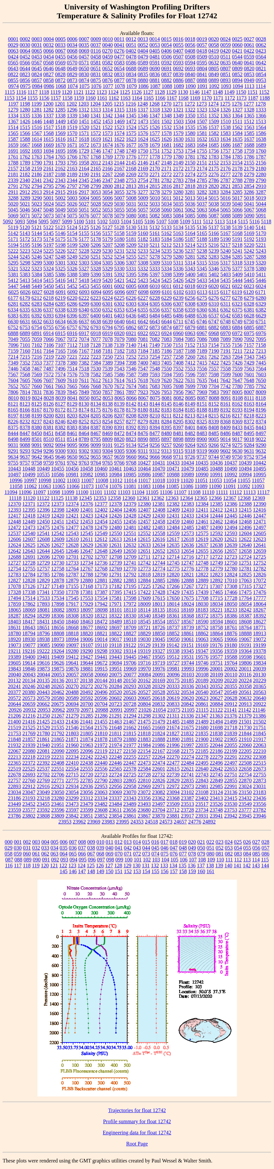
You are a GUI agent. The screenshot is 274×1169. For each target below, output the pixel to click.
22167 (158, 751)
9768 (131, 463)
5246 (36, 257)
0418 (202, 51)
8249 (72, 421)
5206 (95, 245)
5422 (131, 280)
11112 (235, 492)
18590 (201, 621)
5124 (72, 227)
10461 (115, 468)
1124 (113, 92)
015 (146, 842)
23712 (173, 810)
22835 (187, 780)
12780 (230, 568)
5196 (36, 245)
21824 (158, 733)
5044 (261, 204)
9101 (107, 445)
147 (82, 871)
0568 (48, 62)
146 (73, 871)
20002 (230, 668)
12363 (172, 498)
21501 (245, 721)
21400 (14, 721)
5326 (72, 268)
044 (146, 848)
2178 (237, 168)
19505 (158, 657)
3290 (36, 198)
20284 (115, 686)
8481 (178, 433)
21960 (72, 745)
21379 (245, 716)
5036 (190, 204)
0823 (25, 74)
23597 (72, 810)
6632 (36, 321)
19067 (245, 639)
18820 (86, 633)
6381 (249, 310)
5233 (143, 251)
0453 (36, 56)
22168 (173, 751)
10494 (245, 468)
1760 (261, 151)
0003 (36, 39)
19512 (173, 657)
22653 (230, 768)
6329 (261, 304)
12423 (86, 515)
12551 (129, 533)
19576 (201, 657)
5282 (202, 257)
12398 (57, 510)
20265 (57, 686)
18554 (158, 621)
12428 (129, 515)
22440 (101, 763)
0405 (154, 51)
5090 (249, 215)
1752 (166, 151)
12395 (28, 510)
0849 (213, 74)
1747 (107, 151)
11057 (258, 480)
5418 (84, 280)
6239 (178, 298)
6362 (225, 310)
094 (73, 859)
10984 (115, 474)
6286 (72, 304)
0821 (261, 68)
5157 (107, 233)
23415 (230, 798)
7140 (131, 345)
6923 (154, 333)
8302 (190, 421)
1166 (160, 98)
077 (183, 853)
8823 (131, 439)
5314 (190, 262)
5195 (25, 245)
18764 (245, 627)
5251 (95, 257)
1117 (33, 92)
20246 (28, 686)
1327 (237, 109)
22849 (216, 780)
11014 (130, 480)
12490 (216, 527)
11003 (73, 480)
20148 (115, 680)
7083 (166, 339)
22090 (57, 751)
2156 (261, 162)
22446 (115, 763)
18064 (259, 604)
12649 (115, 551)
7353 (36, 362)
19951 (115, 668)
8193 (237, 410)
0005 (60, 39)
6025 (13, 292)
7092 (249, 339)
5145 (48, 233)
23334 (101, 798)
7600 (237, 374)
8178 (119, 410)
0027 (249, 39)
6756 (60, 327)
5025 (60, 204)
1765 (60, 157)
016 (155, 842)
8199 (36, 415)
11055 (244, 480)
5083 (166, 215)
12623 (259, 539)
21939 (28, 745)
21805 (86, 733)
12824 (230, 574)
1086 (143, 86)
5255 (131, 257)
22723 (101, 774)
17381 (86, 592)
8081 (167, 398)
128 (118, 865)
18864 (216, 633)
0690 (154, 68)
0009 (95, 39)
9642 (36, 457)
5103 (114, 221)
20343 (201, 686)
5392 (119, 274)
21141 (230, 710)
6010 (154, 286)
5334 (166, 268)
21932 (14, 745)
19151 (187, 645)
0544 (237, 56)
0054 (166, 45)
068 (100, 853)
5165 (202, 233)
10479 (187, 468)
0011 (119, 39)
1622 (119, 139)
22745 (216, 774)
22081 (43, 751)
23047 (28, 792)
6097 (131, 292)
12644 (43, 551)
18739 (187, 627)
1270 (166, 104)
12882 (115, 580)
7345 (261, 357)
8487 (237, 433)
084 (247, 853)
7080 (131, 339)
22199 (230, 751)
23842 (72, 816)
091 (46, 859)
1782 (202, 157)
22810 (144, 780)
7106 (49, 345)
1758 (237, 151)
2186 (36, 174)
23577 (28, 810)
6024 (261, 286)
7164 (48, 351)
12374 (72, 504)
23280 (57, 798)
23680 (144, 810)
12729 (43, 563)
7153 (201, 345)
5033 (154, 204)
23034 (14, 792)
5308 (143, 262)
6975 (249, 333)
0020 (213, 39)
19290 (86, 651)
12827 (14, 580)
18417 (28, 621)
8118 (261, 398)
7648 (249, 380)
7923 (143, 392)
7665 (72, 386)
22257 (144, 757)
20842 (187, 704)
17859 (14, 604)
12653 (173, 551)
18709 (129, 627)
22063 (259, 745)
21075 (173, 710)
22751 (230, 774)
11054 (229, 480)
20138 (86, 680)
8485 (213, 433)
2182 (25, 174)
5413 (25, 280)
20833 (173, 704)
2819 (202, 186)
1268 (154, 104)
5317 (225, 262)
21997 (187, 745)
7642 (225, 380)
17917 (72, 604)
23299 (72, 798)
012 (119, 842)
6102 (178, 292)
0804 (202, 68)
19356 (216, 651)
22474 (158, 763)
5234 (154, 251)
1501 (154, 121)
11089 (201, 486)
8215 (213, 415)
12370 (14, 504)
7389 (107, 362)
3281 (190, 192)
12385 (216, 504)
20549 (230, 692)
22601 (158, 768)
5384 (36, 274)
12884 (144, 580)
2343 (60, 180)
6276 (213, 298)
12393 (14, 510)
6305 (154, 304)
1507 (202, 121)
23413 (216, 798)
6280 (261, 298)
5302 (72, 262)
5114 (231, 221)
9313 (166, 451)
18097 (86, 610)
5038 (213, 204)
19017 (115, 639)
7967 (190, 392)
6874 (166, 327)
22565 (115, 768)
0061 (249, 45)
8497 (261, 433)
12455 (115, 521)
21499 (230, 721)
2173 (190, 168)
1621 (107, 139)
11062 (30, 486)
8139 (119, 404)
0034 (72, 45)
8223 (261, 415)
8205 (95, 415)
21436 (72, 721)
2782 (166, 180)
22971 (158, 786)
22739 (173, 774)
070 (119, 853)
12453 (86, 521)
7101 (25, 345)
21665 (144, 727)
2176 (225, 168)
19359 (230, 651)
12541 (43, 533)
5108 (173, 221)
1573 (107, 133)
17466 (230, 592)
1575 (131, 133)
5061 (178, 209)
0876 (107, 80)
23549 (245, 804)
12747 (187, 563)
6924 (166, 333)
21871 (72, 739)
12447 (259, 515)
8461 (72, 433)
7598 (213, 374)
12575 (201, 533)
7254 (154, 357)
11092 (243, 486)
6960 (178, 333)
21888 (158, 739)
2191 (95, 174)
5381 (13, 274)
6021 (225, 286)
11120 (29, 498)
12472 (14, 527)
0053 (154, 45)
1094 (237, 86)
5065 (225, 209)
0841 (202, 74)
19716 (144, 663)
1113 (249, 86)
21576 (101, 727)
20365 (259, 686)
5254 (119, 257)
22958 (129, 786)
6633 (48, 321)
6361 (213, 310)
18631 (14, 627)
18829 (144, 633)
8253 (95, 421)
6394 (60, 315)
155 (155, 871)
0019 (202, 39)
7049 (13, 339)
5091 (261, 215)
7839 (60, 392)
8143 (143, 404)
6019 (202, 286)
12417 (14, 515)
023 (220, 842)
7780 (237, 386)
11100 (82, 492)
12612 (101, 539)
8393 (143, 427)
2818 (190, 186)
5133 (166, 227)
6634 (60, 321)
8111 (249, 398)
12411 (201, 510)
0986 (49, 86)
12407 (144, 510)
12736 (101, 563)
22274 (187, 757)
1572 (95, 133)
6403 (119, 315)
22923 (57, 786)
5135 (190, 227)
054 (238, 848)
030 (18, 848)
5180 (119, 239)
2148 (166, 162)
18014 (173, 604)
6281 (13, 304)
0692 (178, 68)
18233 (230, 610)
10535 (43, 474)
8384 (84, 427)
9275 (237, 445)
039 (100, 848)
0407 (178, 51)
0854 (261, 74)
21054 (159, 710)
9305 (119, 451)
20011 (245, 668)
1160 (91, 98)
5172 (25, 239)
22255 (129, 757)
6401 (107, 315)
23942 (230, 816)
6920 (119, 333)
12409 (173, 510)
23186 (14, 798)
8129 (72, 404)
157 (174, 871)
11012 (115, 480)
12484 (173, 527)
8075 (155, 398)
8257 (119, 421)
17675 (187, 598)
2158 (25, 168)
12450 (43, 521)
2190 (84, 174)
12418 (28, 515)
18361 (173, 615)
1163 (125, 98)
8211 (166, 415)
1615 (48, 139)
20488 (72, 692)
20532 (173, 692)
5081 (143, 215)
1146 (194, 92)
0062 (261, 45)
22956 (115, 786)
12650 (129, 551)
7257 (166, 357)
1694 (48, 151)
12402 (101, 510)
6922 (143, 333)
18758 (216, 627)
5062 (190, 209)
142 (247, 865)
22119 (100, 751)
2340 (25, 180)
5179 (107, 239)
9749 (225, 457)
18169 (187, 610)
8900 (202, 439)
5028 (95, 204)
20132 (14, 680)
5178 (95, 239)
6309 (202, 304)
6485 (166, 315)
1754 (190, 151)
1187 (253, 98)
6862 (131, 327)
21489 (201, 721)
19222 (43, 651)
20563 (259, 692)
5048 (48, 209)
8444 (13, 433)
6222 (84, 298)
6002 (119, 286)
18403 (14, 621)
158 (183, 871)
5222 (13, 251)
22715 (72, 774)
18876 (230, 633)
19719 (158, 663)
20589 (72, 698)
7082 (154, 339)
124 (82, 865)
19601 (259, 657)
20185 (187, 680)
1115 (10, 92)
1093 (226, 86)
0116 (95, 51)
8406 (202, 427)
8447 (25, 433)
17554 (101, 598)
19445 (129, 657)
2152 (213, 162)
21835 (201, 733)
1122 (90, 92)
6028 (49, 292)
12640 (245, 545)
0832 (107, 74)
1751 (154, 151)
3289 (25, 198)
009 (91, 842)
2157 (13, 168)
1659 (13, 145)
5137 (213, 227)
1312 (84, 109)
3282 (202, 192)
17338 (28, 592)
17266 (173, 586)
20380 (28, 692)
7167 (84, 351)
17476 (259, 592)
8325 (202, 421)
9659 (119, 457)
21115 (202, 710)
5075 (72, 215)
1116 (21, 92)
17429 (173, 592)
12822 (201, 574)
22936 (86, 786)
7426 (237, 362)
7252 (131, 357)
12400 (72, 510)
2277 (225, 174)
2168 (131, 168)
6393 (48, 315)
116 (8, 865)
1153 (9, 98)
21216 (28, 716)
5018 (249, 198)
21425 (43, 721)
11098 (53, 492)
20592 (86, 698)
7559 (237, 368)
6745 (190, 321)
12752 (259, 563)
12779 (216, 568)
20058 (86, 674)
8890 (143, 439)
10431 (158, 463)
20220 (230, 680)
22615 (173, 768)
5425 (166, 280)
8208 (131, 415)
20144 (101, 680)
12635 (173, 545)
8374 (261, 421)
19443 (115, 657)
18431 (43, 621)
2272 (166, 174)
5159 (131, 233)
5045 (13, 209)
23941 (216, 816)
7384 (95, 362)
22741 (187, 774)
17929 (86, 604)
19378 (259, 651)
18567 (187, 621)
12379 (129, 504)
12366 (215, 498)
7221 (72, 357)
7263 (225, 357)
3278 (154, 192)
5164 (190, 233)
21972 (101, 745)
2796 (60, 186)
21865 (57, 739)
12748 (201, 563)
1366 (261, 115)
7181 (107, 351)
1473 (143, 121)
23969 (93, 821)
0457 (84, 56)
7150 (166, 345)
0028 (261, 39)
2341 (36, 180)
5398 (166, 274)
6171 (260, 292)
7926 (154, 392)
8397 (178, 427)
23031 (259, 786)
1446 (36, 121)
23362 (158, 798)
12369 (258, 498)
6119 (237, 292)
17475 (245, 592)
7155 (225, 345)
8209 (143, 415)
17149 (57, 586)
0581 (95, 62)
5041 (249, 204)
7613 (107, 380)
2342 (48, 180)
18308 (72, 615)
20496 (101, 692)
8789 (84, 439)
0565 (13, 62)
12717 (201, 557)
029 (8, 848)
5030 (119, 204)
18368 (187, 615)
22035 (201, 745)
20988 (101, 710)
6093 (84, 292)
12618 (187, 539)
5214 (190, 245)
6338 (60, 310)
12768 (101, 568)
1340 (84, 115)
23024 (245, 786)
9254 (143, 445)
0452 (25, 56)
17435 (187, 592)
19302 (115, 651)
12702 (86, 557)
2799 (95, 186)
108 (202, 859)
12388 (245, 504)
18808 (57, 633)
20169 (158, 680)
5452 (72, 286)
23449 (14, 804)
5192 (249, 239)
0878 (131, 80)
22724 (115, 774)
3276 (131, 192)
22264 (158, 757)
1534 (178, 127)
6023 (249, 286)
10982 (86, 474)
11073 (87, 486)
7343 (249, 357)
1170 (207, 98)
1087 (155, 86)
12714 (173, 557)
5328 (95, 268)
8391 (119, 427)
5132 (154, 227)
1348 (166, 115)
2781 (154, 180)
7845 (72, 392)
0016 (178, 39)
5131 (143, 227)
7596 (190, 374)
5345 (202, 268)
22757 (14, 780)
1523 (119, 127)
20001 (216, 668)
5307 (131, 262)
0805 (213, 68)
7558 (225, 368)
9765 (107, 463)
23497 (158, 804)
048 (183, 848)
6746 (202, 321)
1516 (36, 127)
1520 (84, 127)
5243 (261, 251)
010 (100, 842)
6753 (25, 327)
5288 (261, 257)
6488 (190, 315)
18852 (173, 633)
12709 (129, 557)
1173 (241, 98)
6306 (166, 304)
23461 (57, 804)
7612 (95, 380)
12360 (128, 498)
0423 (261, 51)
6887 (261, 327)
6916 (72, 333)
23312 (86, 798)
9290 (261, 445)
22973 (187, 786)
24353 (137, 821)
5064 (213, 209)
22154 (144, 751)
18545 (144, 621)
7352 (25, 362)
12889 (201, 580)
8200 (48, 415)
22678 (14, 774)
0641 (249, 62)
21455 (101, 721)
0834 (131, 74)
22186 (216, 751)
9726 (190, 457)
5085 (190, 215)
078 (192, 853)
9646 (60, 457)
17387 (101, 592)
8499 (25, 439)
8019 (25, 398)
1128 (160, 92)
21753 (14, 733)
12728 (28, 563)
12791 (115, 574)
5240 (225, 251)
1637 (249, 139)
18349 (158, 615)
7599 (225, 374)
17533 (43, 598)
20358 (245, 686)
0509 (202, 56)
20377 (14, 692)
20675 (57, 704)
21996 (173, 745)
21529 (43, 727)
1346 (143, 115)
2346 (95, 180)
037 (82, 848)
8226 (13, 421)
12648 (101, 551)
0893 (225, 80)
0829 (72, 74)
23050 (57, 792)
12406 (129, 510)
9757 (25, 463)
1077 (108, 86)
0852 (237, 74)
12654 (187, 551)
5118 (266, 221)
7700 (202, 386)
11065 (58, 486)
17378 (72, 592)
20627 (216, 698)
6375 (237, 310)
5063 (202, 209)
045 (155, 848)
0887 (190, 80)
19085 (43, 645)
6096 (119, 292)
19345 (187, 651)
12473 (28, 527)
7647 (237, 380)
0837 (166, 74)
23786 (14, 816)
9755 (13, 463)
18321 (101, 615)
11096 (25, 492)
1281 (36, 109)
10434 (187, 463)
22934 (72, 786)
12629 (86, 545)
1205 (107, 104)
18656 (57, 627)
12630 (101, 545)
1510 (225, 121)
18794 (28, 633)
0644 (25, 68)
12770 (129, 568)
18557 (173, 621)
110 (220, 859)
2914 (48, 192)
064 (64, 853)
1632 (202, 139)
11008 (101, 480)
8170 (48, 410)
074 (155, 853)
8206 (107, 415)
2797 (72, 186)
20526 (129, 692)
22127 (115, 751)
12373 (57, 504)
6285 (60, 304)
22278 (201, 757)
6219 (60, 298)
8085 (190, 398)
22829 (173, 780)
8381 (48, 427)
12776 (187, 568)
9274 (225, 445)
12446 (245, 515)
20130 (259, 674)
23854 (115, 816)
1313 (95, 109)
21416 (28, 721)
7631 (190, 380)
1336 (36, 115)
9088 (25, 445)
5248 (60, 257)
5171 (13, 239)
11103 (124, 492)
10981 (72, 474)
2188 (60, 174)
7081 (143, 339)
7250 (107, 357)
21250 (43, 716)
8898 (178, 439)
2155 (249, 162)
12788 (86, 574)
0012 (131, 39)
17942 (101, 604)
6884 (237, 327)
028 (265, 842)
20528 (158, 692)
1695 (60, 151)
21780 (43, 733)
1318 (154, 109)
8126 (48, 404)
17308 (230, 586)
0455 (60, 56)
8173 (72, 410)
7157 (249, 345)
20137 (72, 680)
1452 (95, 121)
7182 (119, 351)
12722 (216, 557)
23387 (187, 798)
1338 (60, 115)
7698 (178, 386)
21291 (115, 716)
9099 (95, 445)
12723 (230, 557)
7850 (95, 392)
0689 (143, 68)
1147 (206, 92)
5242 (249, 251)
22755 (259, 774)
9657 (107, 457)
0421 (237, 51)
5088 (225, 215)
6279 (249, 298)
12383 (187, 504)
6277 (225, 298)
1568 (48, 133)
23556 (259, 804)
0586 (131, 62)
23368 (173, 798)
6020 (213, 286)
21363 (216, 716)
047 (174, 848)
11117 (263, 492)
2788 (237, 180)
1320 (166, 109)
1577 (154, 133)
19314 (129, 651)
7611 (84, 380)
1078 (119, 86)
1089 (178, 86)
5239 (213, 251)
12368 (244, 498)
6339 (72, 310)
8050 (84, 398)
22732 (158, 774)
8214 (202, 415)
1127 (148, 92)
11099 (67, 492)
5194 (13, 245)
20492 (86, 692)
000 (8, 842)
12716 (187, 557)
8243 (48, 421)
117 (18, 865)
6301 (107, 304)
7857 (107, 392)
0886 (178, 80)
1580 (190, 133)
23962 (79, 821)
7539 (107, 368)
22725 (129, 774)
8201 (60, 415)
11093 (257, 486)
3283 (213, 192)
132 (155, 865)
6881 (202, 327)
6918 (95, 333)
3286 (249, 192)
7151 (178, 345)
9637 (25, 457)
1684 (202, 145)
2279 (249, 174)
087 (9, 859)
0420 (225, 51)
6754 (36, 327)
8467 (95, 433)
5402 (213, 274)
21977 (129, 745)
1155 (33, 98)
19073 (14, 645)
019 (183, 842)
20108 (202, 674)
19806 (245, 663)
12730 (57, 563)
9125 (119, 445)
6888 (13, 333)
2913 (36, 192)
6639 (107, 321)
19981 (173, 668)
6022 (237, 286)
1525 (143, 127)
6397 (84, 315)
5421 (119, 280)
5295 (13, 262)
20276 (101, 686)
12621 (230, 539)
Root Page (137, 1143)
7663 (60, 386)
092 (55, 859)
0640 (237, 62)
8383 (72, 427)
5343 (190, 268)
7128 (95, 345)
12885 (158, 580)
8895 (154, 439)
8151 (202, 404)
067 (91, 853)
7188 (190, 351)
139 (219, 865)
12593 (230, 533)
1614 (36, 139)
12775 (173, 568)
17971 (115, 604)
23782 (259, 810)
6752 (13, 327)
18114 (144, 610)
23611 (115, 810)
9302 (84, 451)
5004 (84, 198)
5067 (249, 209)
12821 (187, 574)
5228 (84, 251)
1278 (260, 104)
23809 (57, 816)
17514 (28, 598)
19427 (86, 657)
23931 (201, 816)
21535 (57, 727)
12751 (245, 563)
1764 (48, 157)
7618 (143, 380)
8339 (213, 421)
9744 (213, 457)
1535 (190, 127)
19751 (216, 663)
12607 (28, 539)
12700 (57, 557)
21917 (259, 739)
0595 (202, 62)
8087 (202, 398)
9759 (48, 463)
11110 (208, 492)
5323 (36, 268)
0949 (249, 80)
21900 (201, 739)
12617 (173, 539)
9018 (249, 439)
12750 (230, 563)
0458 (95, 56)
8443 (261, 427)
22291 (230, 757)
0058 (213, 45)
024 (229, 842)
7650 (261, 380)
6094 (96, 292)
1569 (60, 133)
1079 (131, 86)
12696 (43, 557)
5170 (261, 233)
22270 (173, 757)
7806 (13, 392)
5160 (143, 233)
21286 (101, 716)
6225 (119, 298)
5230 (107, 251)
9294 (36, 451)
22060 (245, 745)
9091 (36, 445)
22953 (101, 786)
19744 (187, 663)
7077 (95, 339)
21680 (201, 727)
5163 (178, 233)
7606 (36, 380)
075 (164, 853)
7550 (166, 368)
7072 (72, 339)
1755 (202, 151)
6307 (178, 304)
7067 (60, 339)
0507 (178, 56)
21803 (72, 733)
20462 (57, 692)
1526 (154, 127)
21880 (129, 739)
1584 (237, 133)
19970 (144, 668)
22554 (72, 768)
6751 (261, 321)
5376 (225, 268)
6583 (237, 315)
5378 (249, 268)
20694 (72, 704)
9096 (84, 445)
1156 (44, 98)
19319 (144, 651)
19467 (144, 657)
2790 (261, 180)
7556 (202, 368)
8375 (13, 427)
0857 (36, 80)
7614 (119, 380)
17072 (259, 580)
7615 (131, 380)
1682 (178, 145)
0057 (202, 45)
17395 (115, 592)
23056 (86, 792)
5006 (107, 198)
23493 (144, 804)
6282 (25, 304)
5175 (60, 239)
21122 (216, 710)
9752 (249, 457)
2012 (95, 162)
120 (45, 865)
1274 (213, 104)
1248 (142, 104)
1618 (84, 139)
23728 (187, 810)
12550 (115, 533)
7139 (119, 345)
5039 (225, 204)
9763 (84, 463)
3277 (143, 192)
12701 (72, 557)
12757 (43, 568)
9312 (154, 451)
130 (137, 865)
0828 (60, 74)
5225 (48, 251)
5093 (19, 221)
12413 (230, 510)
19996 (201, 668)
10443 (14, 468)
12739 (115, 563)
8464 (84, 433)
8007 (249, 392)
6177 (13, 298)
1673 (95, 145)
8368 (225, 421)
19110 (101, 645)
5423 (143, 280)
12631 (115, 545)
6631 (25, 321)
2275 (202, 174)
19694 (115, 663)
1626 (166, 139)
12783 (14, 574)
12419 (43, 515)
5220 (249, 245)
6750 (249, 321)
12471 (259, 521)
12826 (259, 574)
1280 (25, 109)
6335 (25, 310)
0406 (166, 51)
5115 (243, 221)
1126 (136, 92)
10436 (216, 463)
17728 (230, 598)
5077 (95, 215)
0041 (119, 45)
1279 (13, 109)
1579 (178, 133)
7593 (154, 374)
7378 (60, 362)
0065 (36, 51)
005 (54, 842)
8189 (213, 410)
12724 (245, 557)
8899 (190, 439)
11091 (229, 486)
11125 (57, 498)
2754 (143, 180)
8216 (225, 415)
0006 (72, 39)
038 (91, 848)
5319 (249, 262)
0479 (143, 56)
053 (229, 848)
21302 (158, 716)
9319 (202, 451)
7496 (60, 368)
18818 (72, 633)
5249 (72, 257)
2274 (190, 174)
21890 (173, 739)
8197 (13, 415)
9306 (131, 451)
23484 (115, 804)
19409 (57, 657)
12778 (201, 568)
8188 (202, 410)
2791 (13, 186)
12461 (201, 521)
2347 (107, 180)
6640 (119, 321)
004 (45, 842)
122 (63, 865)
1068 (60, 86)
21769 (28, 733)
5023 (36, 204)
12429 (144, 515)
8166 (25, 410)
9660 (131, 457)
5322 (25, 268)
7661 (48, 386)
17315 (245, 586)
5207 (107, 245)
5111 (196, 221)
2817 (178, 186)
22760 (28, 780)
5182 (143, 239)
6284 (48, 304)
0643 (13, 68)
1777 (143, 157)
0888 (202, 80)
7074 (84, 339)
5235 (166, 251)
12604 (245, 533)
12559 (173, 533)
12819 (158, 574)
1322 (190, 109)
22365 (14, 763)
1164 (137, 98)
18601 (230, 621)
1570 (72, 133)
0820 (249, 68)
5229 (95, 251)
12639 (230, 545)
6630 (13, 321)
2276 (213, 174)
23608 (101, 810)
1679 (154, 145)
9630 (237, 451)
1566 (25, 133)
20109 (216, 674)
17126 (28, 586)
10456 (72, 468)
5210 (143, 245)
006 (64, 842)
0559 (249, 56)
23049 (43, 792)
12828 (28, 580)
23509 (173, 804)
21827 (173, 733)
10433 (173, 463)
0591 (154, 62)
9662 (143, 457)
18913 (259, 633)
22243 (101, 757)
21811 (115, 733)
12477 (72, 527)
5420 (107, 280)
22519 (14, 768)
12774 (158, 568)
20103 (187, 674)
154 (146, 871)
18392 (259, 615)
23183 (259, 792)
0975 (25, 86)
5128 (119, 227)
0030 (25, 45)
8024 (37, 398)
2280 (261, 174)
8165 (13, 410)
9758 (36, 463)
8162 (237, 404)
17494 (14, 598)
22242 (86, 757)
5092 (8, 221)
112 (238, 859)
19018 (129, 639)
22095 (72, 751)
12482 (144, 527)
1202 (72, 104)
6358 (178, 310)
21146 (259, 710)
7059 (36, 339)
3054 (107, 192)
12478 (86, 527)
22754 (245, 774)
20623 (201, 698)
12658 (245, 551)
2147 (154, 162)
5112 (208, 221)
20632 (245, 698)
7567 (13, 374)
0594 (190, 62)
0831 (95, 74)
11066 (73, 486)
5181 (131, 239)
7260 (190, 357)
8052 (96, 398)
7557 (213, 368)
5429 (190, 280)
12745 (173, 563)
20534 (187, 692)
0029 (13, 45)
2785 (202, 180)
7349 (13, 362)
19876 (72, 668)
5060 (166, 209)
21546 (72, 727)
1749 (131, 151)
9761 (60, 463)
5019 (261, 198)
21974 (115, 745)
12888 (187, 580)
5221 (261, 245)
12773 (144, 568)
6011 (166, 286)
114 (256, 859)
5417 (72, 280)
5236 (178, 251)
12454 (101, 521)
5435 (225, 280)
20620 (187, 698)
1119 (55, 92)
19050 (173, 639)
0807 (225, 68)
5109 (185, 221)
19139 (158, 645)
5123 (60, 227)
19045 (158, 639)
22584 (144, 768)
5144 (36, 233)
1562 (237, 127)
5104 (126, 221)
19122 (129, 645)
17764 (245, 598)
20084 (144, 674)
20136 (57, 680)
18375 (216, 615)
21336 (187, 716)
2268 (119, 174)
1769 (107, 157)
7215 (25, 357)
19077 (29, 645)
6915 (60, 333)
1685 (213, 145)
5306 (119, 262)
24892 (209, 821)
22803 (115, 780)
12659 (259, 551)
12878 (57, 580)
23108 (201, 792)
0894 (237, 80)
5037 (202, 204)
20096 (173, 674)
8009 (261, 392)
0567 (36, 62)
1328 (249, 109)
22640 (201, 768)
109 (211, 859)
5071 (25, 215)
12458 (158, 521)
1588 (25, 139)
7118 (84, 345)
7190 (213, 351)
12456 (129, 521)
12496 (245, 527)
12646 (72, 551)
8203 (72, 415)
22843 (201, 780)
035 (64, 848)
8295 (178, 421)
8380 (36, 427)
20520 (115, 692)
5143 (25, 233)
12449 (28, 521)
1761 (13, 157)
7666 (84, 386)
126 (100, 865)
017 (164, 842)
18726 (158, 627)
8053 (108, 398)
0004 (48, 39)
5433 (202, 280)
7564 (261, 368)
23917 (187, 816)
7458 (25, 368)
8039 (60, 398)
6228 (154, 298)
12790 (101, 574)
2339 (13, 180)
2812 (119, 186)
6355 (143, 310)
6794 (107, 327)
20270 (72, 686)
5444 (237, 280)
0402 (131, 51)
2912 (25, 192)
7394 (119, 362)
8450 (36, 433)
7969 (202, 392)
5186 (178, 239)
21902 (216, 739)
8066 (131, 398)
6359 (190, 310)
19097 (72, 645)
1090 (190, 86)
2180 (261, 168)
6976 (261, 333)
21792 (57, 733)
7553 (190, 368)
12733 (72, 563)
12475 (43, 527)
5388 (72, 274)
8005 (237, 392)
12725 (259, 557)
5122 (48, 227)
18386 (230, 615)
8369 (237, 421)
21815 (129, 733)
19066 (230, 639)
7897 (131, 392)
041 (119, 848)
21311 (172, 716)
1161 (102, 98)
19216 (28, 651)
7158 (260, 345)
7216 (36, 357)
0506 (166, 56)
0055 (178, 45)
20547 (216, 692)
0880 (143, 80)
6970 (225, 333)
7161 (36, 351)
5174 (48, 239)
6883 (225, 327)
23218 (43, 798)
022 (210, 842)
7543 (119, 368)
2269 (131, 174)
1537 (213, 127)
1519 (72, 127)
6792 (84, 327)
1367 (13, 121)
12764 (72, 568)
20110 (231, 674)
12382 (173, 504)
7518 (84, 368)
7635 (202, 380)
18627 (259, 621)
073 (146, 853)
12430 (158, 515)
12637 (201, 545)
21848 (14, 739)
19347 (201, 651)
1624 (143, 139)
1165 (149, 98)
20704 (101, 704)
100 (128, 859)
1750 (143, 151)
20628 (230, 698)
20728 (129, 704)
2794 (36, 186)
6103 (190, 292)
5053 (107, 209)
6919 (107, 333)
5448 (25, 286)
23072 (144, 792)
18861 (187, 633)
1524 (131, 127)
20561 (245, 692)
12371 (28, 504)
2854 (249, 186)
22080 (28, 751)
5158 (119, 233)
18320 (86, 615)
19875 (57, 668)
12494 (230, 527)
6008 (143, 286)
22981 (201, 786)
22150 (129, 751)
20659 (28, 704)
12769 (115, 568)
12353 (100, 498)
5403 (225, 274)
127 (109, 865)
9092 (48, 445)
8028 (49, 398)
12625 (28, 545)
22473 (144, 763)
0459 (107, 56)
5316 (213, 262)
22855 (230, 780)
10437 (230, 463)
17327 (259, 586)
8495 (249, 433)
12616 (158, 539)
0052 (143, 45)
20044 (43, 674)
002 (27, 842)
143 (256, 865)
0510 (213, 56)
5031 (131, 204)
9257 (166, 445)
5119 (13, 227)
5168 (237, 233)
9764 (95, 463)
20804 (144, 704)
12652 (158, 551)
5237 (190, 251)
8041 (72, 398)
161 (210, 871)
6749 (237, 321)
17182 (115, 586)
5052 (95, 209)
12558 (158, 533)
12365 (200, 498)
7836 (48, 392)
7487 (48, 368)
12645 (57, 551)
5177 (84, 239)
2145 (131, 162)
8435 (249, 427)
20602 (115, 698)
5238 (202, 251)
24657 (180, 821)
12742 (144, 563)
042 (128, 848)
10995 (259, 474)
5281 (190, 257)
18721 (144, 627)
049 (192, 848)
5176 (72, 239)
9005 (213, 439)
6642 (143, 321)
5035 (178, 204)
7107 (60, 345)
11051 (201, 480)
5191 (237, 239)
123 (72, 865)
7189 (202, 351)
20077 (130, 674)
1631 (190, 139)
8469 (107, 433)
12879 (72, 580)
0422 (249, 51)
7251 (119, 357)
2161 (48, 168)
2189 (72, 174)
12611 (86, 539)
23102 (187, 792)
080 (210, 853)
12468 (245, 521)
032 (36, 848)
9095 (72, 445)
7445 (261, 362)
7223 (95, 357)
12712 (158, 557)
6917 (84, 333)
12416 (259, 510)
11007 (87, 480)
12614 (129, 539)
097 (101, 859)
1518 (60, 127)
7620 (166, 380)
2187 (48, 174)
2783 (178, 180)
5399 (178, 274)
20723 (115, 704)
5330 (119, 268)
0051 (131, 45)
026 (247, 842)
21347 (201, 716)
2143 (107, 162)
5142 (13, 233)
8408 (213, 427)
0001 (13, 39)
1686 (225, 145)
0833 (119, 74)
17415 (129, 592)
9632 (261, 451)
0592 (166, 62)
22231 (57, 757)
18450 (57, 621)
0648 (60, 68)
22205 (245, 751)
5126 (95, 227)
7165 (60, 351)
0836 (154, 74)
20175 (173, 680)
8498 (13, 439)
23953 (64, 821)
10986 (144, 474)
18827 (129, 633)
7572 (48, 374)
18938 (43, 639)
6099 (155, 292)
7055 (25, 339)
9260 (178, 445)
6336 (36, 310)
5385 (48, 274)
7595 (178, 374)
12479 (101, 527)
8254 (107, 421)
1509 (213, 121)
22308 (259, 757)
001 (18, 842)
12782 (259, 568)
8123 (25, 404)
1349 (178, 115)
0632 (213, 62)
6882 (213, 327)
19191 (244, 645)
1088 (167, 86)
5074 (60, 215)
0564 (261, 56)
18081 (43, 610)
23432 (245, 798)
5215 (202, 245)
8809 (107, 439)
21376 (230, 716)
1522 (107, 127)
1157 (55, 98)
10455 (57, 468)
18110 (130, 610)
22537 (43, 768)
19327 (158, 651)
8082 (178, 398)
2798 (84, 186)
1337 (48, 115)
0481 (154, 56)
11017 (144, 480)
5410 (249, 274)
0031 (36, 45)
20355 (230, 686)
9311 (143, 451)
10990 (201, 474)
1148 (218, 92)
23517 (201, 804)
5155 (84, 233)
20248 (43, 686)
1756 (213, 151)
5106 (149, 221)
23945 (245, 816)
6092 (72, 292)
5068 (261, 209)
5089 (237, 215)
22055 (230, 745)
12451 (57, 521)
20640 (259, 698)
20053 (58, 674)
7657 (25, 386)
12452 (72, 521)
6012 (178, 286)
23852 (101, 816)
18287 (14, 615)
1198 (25, 104)
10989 (187, 474)
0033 (60, 45)
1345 (131, 115)
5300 (48, 262)
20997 (130, 710)
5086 (202, 215)
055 (247, 848)
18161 (172, 610)
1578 (166, 133)
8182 (154, 410)
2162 (60, 168)
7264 (237, 357)
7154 (213, 345)
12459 (173, 521)
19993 (187, 668)
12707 (101, 557)
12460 (187, 521)
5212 (166, 245)
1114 (261, 86)
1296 (72, 109)
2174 (202, 168)
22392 (43, 763)
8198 (25, 415)
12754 (14, 568)
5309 (154, 262)
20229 (259, 680)
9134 (131, 445)
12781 (245, 568)
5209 (131, 245)
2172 (178, 168)
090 (37, 859)
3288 (13, 198)
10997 (30, 480)
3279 (166, 192)
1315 (119, 109)
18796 (43, 633)
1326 (225, 109)
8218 (249, 415)
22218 (28, 757)
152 (128, 871)
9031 (13, 445)
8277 (131, 421)
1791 (48, 162)
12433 (187, 515)
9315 (178, 451)
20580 (57, 698)
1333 (261, 109)
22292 (245, 757)
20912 (230, 704)
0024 (225, 39)
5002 (60, 198)
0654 (119, 68)
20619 (173, 698)
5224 (36, 251)
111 (229, 859)
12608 (43, 539)
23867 (144, 816)
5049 (60, 209)
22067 (14, 751)
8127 (60, 404)
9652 (84, 457)
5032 (143, 204)
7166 (72, 351)
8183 (166, 410)
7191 (225, 351)
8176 (107, 410)
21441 (86, 721)
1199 (36, 104)
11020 (187, 480)
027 (256, 842)
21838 (216, 733)
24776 (194, 821)
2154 (237, 162)
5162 (166, 233)
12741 (129, 563)
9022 (261, 439)
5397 (154, 274)
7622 (178, 380)
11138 (71, 498)
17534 (57, 598)
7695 (166, 386)
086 (265, 853)
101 (138, 859)
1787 (261, 157)
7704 (213, 386)
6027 (37, 292)
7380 (72, 362)
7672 (119, 386)
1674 (107, 145)
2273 (178, 174)
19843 (14, 668)
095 (83, 859)
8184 (178, 410)
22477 (173, 763)
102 (147, 859)
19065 (216, 639)
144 (265, 865)
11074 (101, 486)
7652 (13, 386)
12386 (230, 504)
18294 (28, 615)
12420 (57, 515)
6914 (48, 333)
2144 (119, 162)
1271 (178, 104)
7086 (202, 339)
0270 (107, 51)
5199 (72, 245)
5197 (48, 245)
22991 (230, 786)
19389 (14, 657)
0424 (13, 56)
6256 (190, 298)
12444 (216, 515)
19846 (28, 668)
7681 (143, 386)
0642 (261, 62)
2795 (48, 186)
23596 (57, 810)
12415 (245, 510)
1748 (119, 151)
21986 (158, 745)
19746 (201, 663)
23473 (72, 804)
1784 (225, 157)
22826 (158, 780)
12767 (86, 568)
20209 (216, 680)
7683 (154, 386)
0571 (84, 62)
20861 (201, 704)
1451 (84, 121)
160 (201, 871)
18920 (14, 639)
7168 (95, 351)
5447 (13, 286)
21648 (115, 727)
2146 (143, 162)
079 (201, 853)
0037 (95, 45)
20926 (15, 710)
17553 (86, 598)
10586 (57, 474)
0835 (143, 74)
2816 (166, 186)
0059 (225, 45)
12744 (158, 563)
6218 (48, 298)
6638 (95, 321)
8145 (166, 404)
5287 (249, 257)
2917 (84, 192)
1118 (44, 92)
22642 (216, 768)
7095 (261, 339)
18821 (101, 633)
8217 (237, 415)
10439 (245, 463)
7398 (131, 362)
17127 (43, 586)
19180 (230, 645)
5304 (95, 262)
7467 (36, 368)
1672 (84, 145)
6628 (249, 315)
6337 (48, 310)
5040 (237, 204)
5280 (178, 257)
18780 (14, 633)
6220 (72, 298)
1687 (237, 145)
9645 (48, 457)
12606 (14, 539)
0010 (107, 39)
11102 (110, 492)
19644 (86, 663)
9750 (237, 457)
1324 (213, 109)
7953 (166, 392)
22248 (115, 757)
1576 (143, 133)
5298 (25, 262)
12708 (115, 557)
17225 (144, 586)
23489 (129, 804)
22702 (43, 774)
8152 (213, 404)
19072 (259, 639)
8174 (84, 410)
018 (174, 842)
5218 (237, 245)
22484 (187, 763)
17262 (158, 586)
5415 (48, 280)
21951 (57, 745)
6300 (95, 304)
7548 (154, 368)
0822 (13, 74)
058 (8, 853)
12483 (158, 527)
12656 (216, 551)
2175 (213, 168)
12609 (57, 539)
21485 (173, 721)
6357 (166, 310)
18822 (115, 633)
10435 (201, 463)
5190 (225, 239)
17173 (101, 586)
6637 (84, 321)
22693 (28, 774)
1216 (131, 104)
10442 (259, 463)
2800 (107, 186)
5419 (95, 280)
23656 (129, 810)
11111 (222, 492)
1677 (131, 145)
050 (201, 848)
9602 (225, 451)
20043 (29, 674)
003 (36, 842)
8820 (119, 439)
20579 (43, 698)
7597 (202, 374)
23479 (86, 804)
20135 (43, 680)
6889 (25, 333)
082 (229, 853)
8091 (226, 398)
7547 (143, 368)
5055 (119, 209)
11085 (172, 486)
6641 (131, 321)
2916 (72, 192)
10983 (101, 474)
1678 (143, 145)
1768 (95, 157)
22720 (86, 774)
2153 (225, 162)
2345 (84, 180)
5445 (249, 280)
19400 (28, 657)
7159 (13, 351)
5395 (131, 274)
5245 (25, 257)
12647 (86, 551)
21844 (245, 733)
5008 (131, 198)
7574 (60, 374)
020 (192, 842)
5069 (13, 215)
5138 (225, 227)
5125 (84, 227)
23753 (230, 810)
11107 (180, 492)
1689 (261, 145)
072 (137, 853)
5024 (48, 204)
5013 (190, 198)
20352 (216, 686)
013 (128, 842)
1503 (178, 121)
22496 (216, 763)
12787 (72, 574)
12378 (115, 504)
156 (164, 871)
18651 (43, 627)
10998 (44, 480)
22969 (144, 786)
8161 (225, 404)
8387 (95, 427)
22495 (201, 763)
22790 (101, 780)
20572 (14, 698)
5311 (178, 262)
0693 (190, 68)
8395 (166, 427)
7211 (237, 351)
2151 (202, 162)
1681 (166, 145)
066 (82, 853)
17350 (57, 592)
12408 (158, 510)
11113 (249, 492)
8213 (190, 415)
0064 (25, 51)
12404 (115, 510)
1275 (225, 104)
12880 (86, 580)
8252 (84, 421)
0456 (72, 56)
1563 (249, 127)
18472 (101, 621)
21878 (101, 739)
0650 (84, 68)
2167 (119, 168)
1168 (183, 98)
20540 (201, 692)
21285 (86, 716)
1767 (84, 157)
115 (265, 859)
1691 (13, 151)
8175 (95, 410)
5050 (72, 209)
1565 (13, 133)
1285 (60, 109)
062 (45, 853)
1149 (229, 92)
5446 (261, 280)
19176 (216, 645)
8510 (48, 439)
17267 (187, 586)
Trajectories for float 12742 (137, 1110)
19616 (43, 663)
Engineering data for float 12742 (137, 1132)
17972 (129, 604)
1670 (60, 145)
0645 (36, 68)
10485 (201, 468)
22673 (259, 768)
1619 (95, 139)
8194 (249, 410)
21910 (245, 739)
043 (137, 848)
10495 (259, 468)
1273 (201, 104)
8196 (261, 410)
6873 (154, 327)
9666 (154, 457)
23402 (201, 798)
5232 (131, 251)
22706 (57, 774)
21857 (28, 739)
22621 (187, 768)
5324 (48, 268)
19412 (72, 657)
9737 (202, 457)
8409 (225, 427)
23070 (129, 792)
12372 (43, 504)
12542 (57, 533)
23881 (173, 816)
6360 (202, 310)
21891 (187, 739)
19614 (28, 663)
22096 (86, 751)
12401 (86, 510)
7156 (237, 345)
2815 (154, 186)
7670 (107, 386)
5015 (213, 198)
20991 (116, 710)
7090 (237, 339)
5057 (143, 209)
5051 (84, 209)
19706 (129, 663)
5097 (55, 221)
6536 (202, 315)
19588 (230, 657)
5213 (178, 245)
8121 (13, 404)
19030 (144, 639)
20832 (158, 704)
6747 (213, 321)
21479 (158, 721)
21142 (244, 710)
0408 (190, 51)
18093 (72, 610)
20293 (129, 686)
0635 (225, 62)
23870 (158, 816)
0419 (213, 51)
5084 (178, 215)
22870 (245, 780)
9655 (95, 457)
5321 (13, 268)
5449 (36, 286)
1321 (178, 109)
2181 (13, 174)
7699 (190, 386)
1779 (166, 157)
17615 (158, 598)
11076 (115, 486)
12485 (187, 527)
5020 (13, 204)
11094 (11, 492)
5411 (261, 274)
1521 (95, 127)
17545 (72, 598)
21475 (144, 721)
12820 (173, 574)
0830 (84, 74)
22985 (216, 786)
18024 (187, 604)
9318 (190, 451)
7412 (190, 362)
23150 (245, 792)
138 (210, 865)
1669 (48, 145)
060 (27, 853)
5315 (202, 262)
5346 (213, 268)
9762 (72, 463)
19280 (72, 651)
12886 (173, 580)
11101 (95, 492)
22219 (43, 757)
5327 (84, 268)
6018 (190, 286)
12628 (72, 545)
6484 (154, 315)
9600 (213, 451)
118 (26, 865)
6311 (225, 304)
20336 (187, 686)
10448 (28, 468)
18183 (201, 610)
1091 (202, 86)
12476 (57, 527)
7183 (131, 351)
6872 (143, 327)
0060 (237, 45)
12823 (216, 574)
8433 (237, 427)
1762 (25, 157)
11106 (166, 492)
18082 (58, 610)
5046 (25, 209)
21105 (188, 710)
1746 (95, 151)
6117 (225, 292)
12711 (144, 557)
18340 (144, 615)
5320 (261, 262)
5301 (60, 262)
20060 (101, 674)
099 (119, 859)
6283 (36, 304)
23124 (216, 792)
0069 (84, 51)
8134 (95, 404)
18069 (29, 610)
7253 (143, 357)
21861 (43, 739)
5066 (237, 209)
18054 (245, 604)
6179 (25, 298)
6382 (261, 310)
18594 (216, 621)
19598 (245, 657)
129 (127, 865)
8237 (36, 421)
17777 (259, 598)
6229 (166, 298)
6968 (213, 333)
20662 (43, 704)
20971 (87, 710)
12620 (216, 539)
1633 (213, 139)
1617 (72, 139)
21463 (115, 721)
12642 (14, 551)
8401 (190, 427)
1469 (119, 121)
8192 (225, 410)
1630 (178, 139)
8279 (143, 421)
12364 (186, 498)
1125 (125, 92)
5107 (161, 221)
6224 (107, 298)
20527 (144, 692)
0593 (178, 62)
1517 (48, 127)
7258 (178, 357)
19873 (43, 668)
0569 (60, 62)
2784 (190, 180)
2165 (95, 168)
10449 (43, 468)
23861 (129, 816)
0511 (225, 56)
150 (109, 871)
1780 (178, 157)
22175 (187, 751)
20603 (129, 698)
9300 (60, 451)
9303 (95, 451)
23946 (259, 816)
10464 (144, 468)
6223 (95, 298)
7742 (225, 386)
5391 (107, 274)
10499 (28, 474)
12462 (216, 521)
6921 (131, 333)
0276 (119, 51)
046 (164, 848)
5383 (25, 274)
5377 (237, 268)
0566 (25, 62)
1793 (60, 162)
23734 (201, 810)
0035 (84, 45)
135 (182, 865)
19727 (173, 663)
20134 (28, 680)
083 (238, 853)
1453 (107, 121)
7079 (119, 339)
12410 (187, 510)
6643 (154, 321)
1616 (60, 139)
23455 (43, 804)
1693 (36, 151)
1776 (131, 157)
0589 (143, 62)
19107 (86, 645)
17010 (230, 580)
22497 (230, 763)
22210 (259, 751)
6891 (36, 333)
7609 (60, 380)
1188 (265, 98)
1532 (166, 127)
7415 (202, 362)
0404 (143, 51)
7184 (143, 351)
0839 (178, 74)
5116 (254, 221)
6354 (131, 310)
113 (247, 859)
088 (18, 859)
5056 (131, 209)
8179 (131, 410)
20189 (201, 680)
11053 (215, 480)
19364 (245, 651)
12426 (115, 515)
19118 (115, 645)
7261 (202, 357)
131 (146, 865)
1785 (237, 157)
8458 (60, 433)
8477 (154, 433)
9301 (72, 451)
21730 (245, 727)
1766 (72, 157)
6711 (178, 321)
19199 (259, 645)
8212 (178, 415)
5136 (202, 227)
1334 (13, 115)
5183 (154, 239)
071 (128, 853)
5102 (102, 221)
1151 (252, 92)
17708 (201, 598)
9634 (13, 457)
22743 (201, 774)
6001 (107, 286)
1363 (225, 115)
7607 (48, 380)
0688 (131, 68)
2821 (225, 186)
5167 (225, 233)
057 (265, 848)
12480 (115, 527)
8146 (178, 404)
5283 (213, 257)
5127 (107, 227)
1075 (84, 86)
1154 (21, 98)
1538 (225, 127)
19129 (143, 645)
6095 (108, 292)
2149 (178, 162)
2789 (249, 180)
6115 (214, 292)
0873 (72, 80)
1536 (202, 127)
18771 (259, 627)
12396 (43, 510)
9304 (107, 451)
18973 (57, 639)
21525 (28, 727)
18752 (201, 627)
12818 (144, 574)
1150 (241, 92)
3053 (95, 192)
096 (92, 859)
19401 (43, 657)
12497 (259, 527)
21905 (230, 739)
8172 (60, 410)
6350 (95, 310)
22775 (72, 780)
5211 (154, 245)
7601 (249, 374)
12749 (216, 563)
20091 (159, 674)
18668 (72, 627)
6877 (178, 327)
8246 (60, 421)
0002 (25, 39)
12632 (129, 545)
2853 (237, 186)
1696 (72, 151)
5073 (48, 215)
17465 (216, 592)
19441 (101, 657)
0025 (237, 39)
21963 (86, 745)
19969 (129, 668)
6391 (25, 315)
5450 (48, 286)
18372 (201, 615)
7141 (142, 345)
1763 (36, 157)
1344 (119, 115)
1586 (261, 133)
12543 (72, 533)
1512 (249, 121)
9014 (225, 439)
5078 (107, 215)
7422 (213, 362)
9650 (72, 457)
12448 (14, 521)
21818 (144, 733)
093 (64, 859)
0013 (143, 39)
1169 (195, 98)
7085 (190, 339)
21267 (57, 716)
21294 (129, 716)
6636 (72, 321)
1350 (190, 115)
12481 (129, 527)
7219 (48, 357)
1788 (13, 162)
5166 (213, 233)
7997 (225, 392)
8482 (190, 433)
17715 (216, 598)
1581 (202, 133)
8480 (166, 433)
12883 (129, 580)
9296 (48, 451)
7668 (95, 386)
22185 (201, 751)
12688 (14, 557)
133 (164, 865)
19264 (57, 651)
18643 (28, 627)
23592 (43, 810)
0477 (119, 56)
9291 (13, 451)
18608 (245, 621)
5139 (237, 227)
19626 (57, 663)
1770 (119, 157)
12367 (229, 498)
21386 (259, 716)
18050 (230, 604)
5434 (213, 280)
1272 (190, 104)
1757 (225, 151)
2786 (213, 180)
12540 (28, 533)
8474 (131, 433)
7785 (249, 386)
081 (220, 853)
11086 (186, 486)
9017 (237, 439)
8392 (131, 427)
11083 (144, 486)
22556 (101, 768)
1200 (48, 104)
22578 (129, 768)
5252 (107, 257)
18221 (216, 610)
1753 (178, 151)
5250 (84, 257)
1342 (107, 115)
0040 (107, 45)
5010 (154, 198)
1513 (261, 121)
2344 (72, 180)
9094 (60, 445)
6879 (190, 327)
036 (73, 848)
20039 (259, 668)
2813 (131, 186)
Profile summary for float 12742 (137, 1121)
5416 (60, 280)
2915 (60, 192)
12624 (14, 545)
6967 (202, 333)
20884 (216, 704)
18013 (158, 604)
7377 (48, 362)
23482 (101, 804)
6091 (60, 292)
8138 (107, 404)
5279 (166, 257)
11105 (152, 492)
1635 (237, 139)
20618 (158, 698)
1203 (83, 104)
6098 (143, 292)
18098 (101, 610)
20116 (245, 674)
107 (193, 859)
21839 (230, 733)
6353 (119, 310)
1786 (249, 157)
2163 (72, 168)
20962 (58, 710)
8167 (36, 410)
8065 (119, 398)
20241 (14, 686)
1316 (131, 109)
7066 (48, 339)
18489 (115, 621)
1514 (13, 127)
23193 (28, 798)
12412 (216, 510)
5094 (31, 221)
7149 (154, 345)
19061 (187, 639)
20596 (101, 698)
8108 (237, 398)
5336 (178, 268)
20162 (144, 680)
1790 (36, 162)
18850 (158, 633)
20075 (115, 674)
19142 (172, 645)
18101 (115, 610)
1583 (225, 133)
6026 (25, 292)
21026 (144, 710)
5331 (131, 268)
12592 (216, 533)
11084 (158, 486)
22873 (259, 780)
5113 (220, 221)
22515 (259, 763)
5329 (107, 268)
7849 (84, 392)
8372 (249, 421)
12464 (230, 521)
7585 (107, 374)
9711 (178, 457)
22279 (216, 757)
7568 (25, 374)
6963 (190, 333)
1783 (213, 157)
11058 (16, 486)
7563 (249, 368)
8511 (60, 439)
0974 (13, 86)
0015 (166, 39)
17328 (14, 592)
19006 (86, 639)
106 (183, 859)
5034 (166, 204)
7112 (72, 345)
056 (256, 848)
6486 (178, 315)
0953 (261, 80)
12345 (85, 498)
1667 (25, 145)
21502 (259, 721)
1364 (237, 115)
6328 (249, 304)
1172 (230, 98)
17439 (201, 592)
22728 (144, 774)
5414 (36, 280)
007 (73, 842)
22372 (28, 763)
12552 (144, 533)
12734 (86, 563)
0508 (190, 56)
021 (201, 842)
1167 (172, 98)
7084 (178, 339)
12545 (86, 533)
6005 (131, 286)
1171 (218, 98)
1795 (72, 162)
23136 (230, 792)
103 (156, 859)
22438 (86, 763)
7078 (107, 339)
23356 (144, 798)
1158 (67, 98)
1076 (96, 86)
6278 (237, 298)
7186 (166, 351)
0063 (13, 51)
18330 (129, 615)
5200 (84, 245)
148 (91, 871)
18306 (57, 615)
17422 (144, 592)
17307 (216, 586)
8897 (166, 439)
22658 (245, 768)
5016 (225, 198)
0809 (237, 68)
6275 (202, 298)
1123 (102, 92)
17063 (245, 580)
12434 (201, 515)
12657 (230, 551)
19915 (101, 668)
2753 (131, 180)
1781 (190, 157)
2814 (143, 186)
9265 (202, 445)
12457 (144, 521)
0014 (154, 39)
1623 (131, 139)
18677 (86, 627)
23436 (259, 798)
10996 (15, 480)
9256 (154, 445)
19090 (58, 645)
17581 (115, 598)
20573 (28, 698)
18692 (101, 627)
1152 (264, 92)
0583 (119, 62)
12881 (101, 580)
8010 (13, 398)
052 (220, 848)
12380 (144, 504)
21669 (158, 727)
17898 (57, 604)
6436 (131, 315)
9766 (119, 463)
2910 (261, 186)
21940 (43, 745)
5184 (166, 239)
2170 (154, 168)
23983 (108, 821)
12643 (28, 551)
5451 (60, 286)
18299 (43, 615)
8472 (119, 433)
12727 (14, 563)
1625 (154, 139)
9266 (213, 445)
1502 (166, 121)
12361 (143, 498)
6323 (237, 304)
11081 (130, 486)
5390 (95, 274)
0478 (131, 56)
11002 (58, 480)
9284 (249, 445)
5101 (90, 221)
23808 (43, 816)
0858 (48, 80)
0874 (84, 80)
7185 (154, 351)
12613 (115, 539)
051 (210, 848)
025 (238, 842)
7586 (119, 374)
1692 (25, 151)
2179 (249, 168)
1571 (84, 133)
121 (54, 865)
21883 (144, 739)
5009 (143, 198)
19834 (259, 663)
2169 (143, 168)
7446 (13, 368)
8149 (190, 404)
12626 (43, 545)
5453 (84, 286)
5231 (119, 251)
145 (64, 871)
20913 (245, 704)
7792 (261, 386)
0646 (48, 68)
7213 (261, 351)
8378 (25, 427)
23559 (14, 810)
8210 (154, 415)
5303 (84, 262)
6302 (119, 304)
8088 (214, 398)
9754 (261, 457)
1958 (84, 162)
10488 (216, 468)
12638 (216, 545)
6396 (72, 315)
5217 (225, 245)
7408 (178, 362)
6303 (131, 304)
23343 (129, 798)
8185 (190, 410)
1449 (60, 121)
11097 (39, 492)
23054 (72, 792)
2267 (107, 174)
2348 (119, 180)
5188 (202, 239)
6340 (84, 310)
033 (45, 848)
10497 (14, 474)
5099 (67, 221)
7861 (119, 392)
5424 (154, 280)
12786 (57, 574)
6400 (95, 315)
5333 (154, 268)
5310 (166, 262)
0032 (48, 45)
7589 (143, 374)
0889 (213, 80)
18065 (14, 610)
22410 (72, 763)
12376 (86, 504)
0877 (119, 80)
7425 (225, 362)
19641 (72, 663)
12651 (144, 551)
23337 (115, 798)
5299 (36, 262)
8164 (261, 404)
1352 (213, 115)
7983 (213, 392)
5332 (143, 268)
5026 (72, 204)
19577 (216, 657)
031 (27, 848)
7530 (95, 368)
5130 (131, 227)
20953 (43, 710)
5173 (36, 239)
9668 (166, 457)
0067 (60, 51)
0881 (154, 80)
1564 (261, 127)
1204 (95, 104)
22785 (86, 780)
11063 (44, 486)
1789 (25, 162)
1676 (119, 145)
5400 (190, 274)
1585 (249, 133)
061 (36, 853)
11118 (15, 498)
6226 (131, 298)
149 (100, 871)
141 (238, 865)
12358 (114, 498)
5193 (261, 239)
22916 (43, 786)
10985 (129, 474)
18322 (115, 615)
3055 (119, 192)
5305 (107, 262)
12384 (201, 504)
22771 (57, 780)
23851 (86, 816)
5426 (178, 280)
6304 (143, 304)
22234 (72, 757)
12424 (101, 515)
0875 (95, 80)
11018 (158, 480)
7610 (72, 380)
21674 (173, 727)
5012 (178, 198)
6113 (202, 292)
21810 (101, 733)
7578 (84, 374)
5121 (36, 227)
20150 (129, 680)
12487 (201, 527)
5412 (13, 280)
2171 (166, 168)
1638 (261, 139)
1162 (113, 98)
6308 (190, 304)
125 (91, 865)
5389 (84, 274)
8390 (107, 427)
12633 (144, 545)
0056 (190, 45)
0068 (72, 51)
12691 (28, 557)
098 (110, 859)
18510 (129, 621)
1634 (225, 139)
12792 (129, 574)
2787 (225, 180)
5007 (119, 198)
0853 (249, 74)
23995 (122, 821)
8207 (119, 415)
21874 (86, 739)
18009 (144, 604)
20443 (43, 692)
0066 (48, 51)
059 (18, 853)
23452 (28, 804)
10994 (245, 474)
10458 (86, 468)
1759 (249, 151)
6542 (225, 315)
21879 (115, 739)
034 (54, 848)
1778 (154, 157)
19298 (101, 651)
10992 (230, 474)
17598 (129, 598)
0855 (13, 80)
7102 (37, 345)
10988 (173, 474)
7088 (213, 339)
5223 (25, 251)
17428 (158, 592)
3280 (178, 192)
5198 (60, 245)
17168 (86, 586)
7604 (13, 380)
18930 (28, 639)
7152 (190, 345)
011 (109, 842)
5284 (225, 257)
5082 (154, 215)
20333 (173, 686)
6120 (249, 292)
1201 (60, 104)
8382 (60, 427)
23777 (245, 810)
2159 (36, 168)
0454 (48, 56)
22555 (86, 768)
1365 (249, 115)
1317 (143, 109)
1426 (25, 121)
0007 (84, 39)
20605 (144, 698)
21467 (129, 721)
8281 (154, 421)
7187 (178, 351)
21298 (144, 716)
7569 (36, 374)
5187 (190, 239)
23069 (115, 792)
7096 (13, 345)
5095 (43, 221)
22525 (28, 768)
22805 (129, 780)
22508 (245, 763)
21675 (187, 727)
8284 (166, 421)
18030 (201, 604)
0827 (48, 74)
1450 (72, 121)
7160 (25, 351)
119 (35, 865)
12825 (245, 574)
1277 (249, 104)
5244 (13, 257)
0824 (36, 74)
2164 (84, 168)
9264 (190, 445)
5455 (95, 286)
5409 (237, 274)
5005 (95, 198)
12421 (72, 515)
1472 (131, 121)
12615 (144, 539)
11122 (43, 498)
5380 (261, 268)
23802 (28, 816)
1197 (13, 104)
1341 (95, 115)
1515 (25, 127)
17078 (14, 586)
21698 (216, 727)
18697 (115, 627)
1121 (78, 92)
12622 (245, 539)
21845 (259, 733)
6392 (36, 315)
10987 (158, 474)
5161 (154, 233)
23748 (216, 810)
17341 (43, 592)
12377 (101, 504)
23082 (158, 792)
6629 (261, 315)
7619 (154, 380)
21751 (259, 727)
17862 (28, 604)
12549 (101, 533)
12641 (259, 545)
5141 (261, 227)
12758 (57, 568)
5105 (137, 221)
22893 (14, 786)
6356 (154, 310)
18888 (245, 633)
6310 (213, 304)
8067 (143, 398)
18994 (72, 639)
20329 (158, 686)
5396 (143, 274)
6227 (143, 298)
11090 (215, 486)
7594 (166, 374)
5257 (143, 257)
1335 (25, 115)
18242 (244, 610)
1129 (171, 92)
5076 (84, 215)
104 (165, 859)
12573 (187, 533)
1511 (237, 121)
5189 (213, 239)
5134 (178, 227)
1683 (190, 145)
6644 (166, 321)
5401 (202, 274)
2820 (213, 186)
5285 (237, 257)
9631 (249, 451)
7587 (131, 374)
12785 (43, 574)
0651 (95, 68)
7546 (131, 368)
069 (109, 853)
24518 (151, 821)
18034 (216, 604)
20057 (72, 674)
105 (174, 859)
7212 (249, 351)
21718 (230, 727)
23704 (158, 810)
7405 (166, 362)
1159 (79, 98)
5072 (36, 215)
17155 (72, 586)
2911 (13, 192)
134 (173, 865)
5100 (78, 221)
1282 (48, 109)
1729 (84, 151)
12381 (158, 504)
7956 (178, 392)
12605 (259, 533)
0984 (37, 86)
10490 (230, 468)
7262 (213, 357)
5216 (213, 245)
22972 (173, 786)
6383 (13, 315)
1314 (107, 109)
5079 (119, 215)
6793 (95, 327)
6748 (225, 321)
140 (228, 865)
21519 (14, 727)
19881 (86, 668)
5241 (237, 251)
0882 (166, 80)
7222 (84, 357)
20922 (259, 704)
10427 (144, 463)
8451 (48, 433)
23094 (173, 792)
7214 (13, 357)
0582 (107, 62)
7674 (131, 386)
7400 (143, 362)
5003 (72, 198)
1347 (154, 115)
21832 (187, 733)
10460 (101, 468)
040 (109, 848)
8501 (36, 439)
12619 (201, 539)
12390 (259, 504)
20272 (86, 686)
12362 (157, 498)
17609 (144, 598)
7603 (261, 374)
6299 (84, 304)
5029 (107, 204)
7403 (154, 362)
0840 (190, 74)
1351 (202, 115)
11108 (194, 492)
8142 (131, 404)
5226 (60, 251)
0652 (107, 68)
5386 (60, 274)
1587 (13, 139)
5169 (249, 233)
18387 (245, 615)
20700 (86, 704)
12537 (14, 533)
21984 (144, 745)
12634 (158, 545)
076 (174, 853)
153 (137, 871)
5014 (202, 198)
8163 (249, 404)
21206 (14, 716)
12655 (201, 551)
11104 (138, 492)
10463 (129, 468)
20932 (29, 710)
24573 (165, 821)
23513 (187, 804)
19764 (230, 663)
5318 (237, 262)
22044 (216, 745)
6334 (13, 310)
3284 (225, 192)
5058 (154, 209)
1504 (190, 121)
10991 (216, 474)
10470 (158, 468)
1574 (119, 133)
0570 (72, 62)
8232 (25, 421)
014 (137, 842)
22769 (43, 780)
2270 (143, 174)
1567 (36, 133)
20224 (245, 680)
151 (119, 871)
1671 (72, 145)
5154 (72, 233)
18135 (158, 610)
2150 (190, 162)
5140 (249, 227)
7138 (107, 345)
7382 (84, 362)
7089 (225, 339)
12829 (43, 580)
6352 (107, 310)
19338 (173, 651)
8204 (84, 415)
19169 (201, 645)
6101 (167, 292)
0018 (190, 39)
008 (82, 842)
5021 (25, 204)
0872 (60, 80)
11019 (172, 480)
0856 (25, 80)
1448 (48, 121)
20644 (14, 704)
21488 (187, 721)
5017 (237, 198)
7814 (25, 392)
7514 (72, 368)
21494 (216, 721)
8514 (72, 439)
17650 (173, 598)
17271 (201, 586)
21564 (86, 727)
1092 (214, 86)
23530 (230, 804)
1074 (72, 86)
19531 (187, 657)
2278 (237, 174)
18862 (201, 633)
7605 (25, 380)
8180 (143, 410)
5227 (72, 251)
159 (192, 871)
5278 (154, 257)
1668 (36, 145)
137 (201, 865)
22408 (57, 763)
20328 (144, 686)
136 (192, 865)
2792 (25, 186)
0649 (72, 68)
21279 (72, 716)
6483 (143, 315)
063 (54, 853)
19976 (158, 668)
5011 (166, 198)
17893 (43, 604)
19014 (101, 639)
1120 (67, 92)
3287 (261, 192)
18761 (230, 627)
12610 (72, 539)
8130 (84, 404)
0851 (225, 74)
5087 (213, 215)
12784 (28, 574)
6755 (48, 327)
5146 (60, 233)
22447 (129, 763)
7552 (178, 368)
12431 (173, 515)
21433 (57, 721)
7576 (72, 374)
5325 (60, 268)
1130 (183, 92)
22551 (57, 768)
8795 (95, 439)
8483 (202, 433)
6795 (119, 327)
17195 (129, 586)
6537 (213, 315)
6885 (249, 327)
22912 (28, 786)
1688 (249, 145)
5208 (119, 245)
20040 (14, 674)
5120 (25, 227)
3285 (237, 192)
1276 (237, 104)
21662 (129, 727)
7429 (249, 362)
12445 (230, 515)
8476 (143, 433)
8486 (225, 433)
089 (27, 859)
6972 (237, 333)
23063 (101, 792)
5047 (36, 209)
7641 (213, 380)
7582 (95, 374)
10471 (173, 468)
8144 (154, 404)
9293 (25, 451)
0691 (166, 68)
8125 (36, 404)
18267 (259, 610)
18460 (72, 621)
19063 (201, 639)
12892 (216, 580)
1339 (72, 115)
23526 (216, 804)
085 (256, 853)
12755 (28, 568)
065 (73, 853)
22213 (14, 757)
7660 (36, 386)
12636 (187, 545)
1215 (119, 104)
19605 (14, 663)
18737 (173, 627)
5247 (48, 257)
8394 (154, 427)
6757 (72, 327)
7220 (60, 357)
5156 (95, 233)
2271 (154, 174)
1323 (202, 109)
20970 (72, 710)
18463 (86, 621)
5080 (131, 215)
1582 (213, 133)
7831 (36, 392)
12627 (57, 545)
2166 (107, 168)
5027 (84, 204)
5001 (48, 198)
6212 (36, 298)
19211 (14, 651)
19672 (101, 663)
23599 (86, 810)
